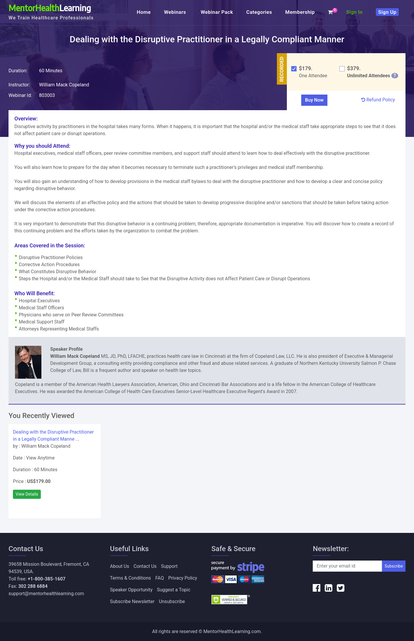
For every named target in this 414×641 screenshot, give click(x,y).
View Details (27, 494)
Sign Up (387, 12)
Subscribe (394, 566)
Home (144, 12)
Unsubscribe (172, 601)
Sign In (354, 12)
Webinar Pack (217, 12)
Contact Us (145, 566)
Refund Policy (378, 100)
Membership (300, 12)
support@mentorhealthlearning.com (46, 593)
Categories (259, 12)
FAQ (159, 578)
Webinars (175, 12)
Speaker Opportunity (131, 590)
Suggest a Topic (174, 590)
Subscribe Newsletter (132, 601)
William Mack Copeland (63, 85)
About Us (119, 566)
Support (169, 566)
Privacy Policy (182, 578)
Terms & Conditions (130, 578)
